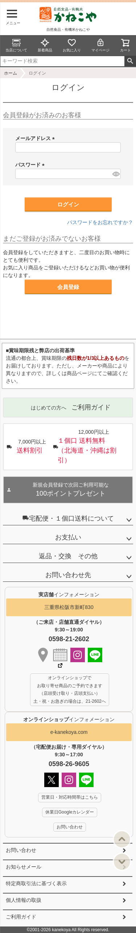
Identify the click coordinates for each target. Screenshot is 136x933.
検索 (130, 61)
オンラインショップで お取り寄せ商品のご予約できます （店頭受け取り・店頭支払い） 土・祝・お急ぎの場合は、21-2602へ (69, 689)
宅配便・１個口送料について (68, 518)
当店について (16, 45)
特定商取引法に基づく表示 (36, 883)
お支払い (68, 537)
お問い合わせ (21, 850)
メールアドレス (36, 138)
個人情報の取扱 (23, 900)
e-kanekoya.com (69, 732)
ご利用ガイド (21, 917)
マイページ (100, 45)
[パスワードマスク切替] (115, 173)
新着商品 (45, 45)
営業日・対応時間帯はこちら (69, 797)
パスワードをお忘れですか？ (100, 222)
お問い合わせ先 (68, 575)
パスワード (31, 165)
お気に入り (72, 45)
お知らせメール (23, 867)
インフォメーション (69, 719)
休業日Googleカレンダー (69, 812)
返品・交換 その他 (68, 556)
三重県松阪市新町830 (68, 607)
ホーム (10, 73)
